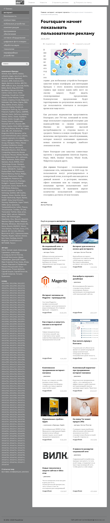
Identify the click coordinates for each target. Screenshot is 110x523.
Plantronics (12, 176)
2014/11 (21, 362)
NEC (17, 157)
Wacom (18, 219)
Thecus (24, 207)
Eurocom (5, 107)
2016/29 (21, 448)
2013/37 (13, 345)
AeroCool (18, 76)
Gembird (24, 114)
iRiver (18, 129)
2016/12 (21, 438)
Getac (10, 117)
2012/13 (21, 288)
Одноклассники (21, 233)
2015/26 (13, 412)
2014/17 (13, 367)
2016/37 (13, 455)
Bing (13, 88)
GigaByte (22, 117)
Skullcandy (11, 198)
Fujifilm (12, 112)
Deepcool (25, 100)
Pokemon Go (17, 179)
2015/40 (5, 424)
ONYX (4, 167)
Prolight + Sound (8, 183)
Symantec (15, 205)
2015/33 (21, 417)
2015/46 (5, 429)
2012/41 (5, 312)
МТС (13, 233)
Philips (23, 174)
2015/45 (21, 426)
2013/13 (21, 326)
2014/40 (5, 386)
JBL (7, 131)
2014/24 (21, 372)
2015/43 (5, 426)
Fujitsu (18, 112)
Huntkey (13, 238)
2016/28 (13, 448)
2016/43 (13, 460)
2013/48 (5, 355)
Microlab (5, 148)
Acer (9, 74)
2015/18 (21, 405)
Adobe (20, 74)
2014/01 (13, 355)
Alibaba (11, 78)
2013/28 (13, 338)
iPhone (12, 129)
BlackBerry (6, 90)
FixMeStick (6, 109)
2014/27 (21, 374)
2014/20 (13, 369)
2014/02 (21, 355)
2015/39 (21, 422)
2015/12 (21, 400)
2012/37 (21, 307)
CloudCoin (14, 95)
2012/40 (21, 310)
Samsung (5, 193)
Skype (18, 198)
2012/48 (13, 317)
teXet (18, 207)
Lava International (9, 136)
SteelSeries (13, 202)
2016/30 (5, 450)
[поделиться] (49, 44)
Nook (11, 162)
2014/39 (21, 383)
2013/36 (5, 345)
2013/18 (13, 331)
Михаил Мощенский (10, 267)
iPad (7, 129)
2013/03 (13, 319)
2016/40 (13, 457)
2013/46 (13, 353)
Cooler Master (12, 97)
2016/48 (5, 464)
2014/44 (13, 388)
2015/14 (13, 403)
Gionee (4, 119)
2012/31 (21, 302)
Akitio (25, 76)
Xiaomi (9, 226)
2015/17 (13, 405)
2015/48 (21, 429)
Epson (20, 105)
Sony (10, 200)
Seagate (5, 195)
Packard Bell (6, 171)
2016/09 (21, 436)
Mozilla (25, 155)
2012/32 (5, 305)
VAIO (9, 214)
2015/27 (21, 412)
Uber (19, 212)
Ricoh (24, 186)
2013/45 (5, 353)
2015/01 (5, 393)
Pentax (17, 174)
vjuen (15, 250)
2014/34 (5, 381)
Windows (12, 224)
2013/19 (21, 331)
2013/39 (5, 348)
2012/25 (21, 298)
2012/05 (5, 283)
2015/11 (13, 400)
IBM (23, 124)
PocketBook (6, 179)
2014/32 (13, 379)
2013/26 (21, 336)
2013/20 (5, 333)
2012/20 (5, 295)
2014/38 (13, 383)
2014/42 (21, 386)
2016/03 (21, 431)
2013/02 (5, 319)
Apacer (18, 236)
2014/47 (13, 391)
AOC (22, 81)
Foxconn (24, 109)
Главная (31, 2)
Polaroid (5, 181)
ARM (3, 86)
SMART (4, 200)
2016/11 (13, 438)
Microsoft (19, 148)
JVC (10, 131)
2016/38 (21, 455)
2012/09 (13, 286)
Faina (4, 250)
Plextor (20, 176)
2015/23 (13, 410)
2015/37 (5, 422)
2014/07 (13, 360)
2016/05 (13, 434)
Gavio (10, 114)
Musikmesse (10, 157)
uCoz (24, 212)
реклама (25, 472)
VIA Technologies (13, 217)
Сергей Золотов (20, 272)
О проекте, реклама (60, 2)
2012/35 (5, 307)
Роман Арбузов (18, 269)
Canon (4, 93)
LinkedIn (21, 138)
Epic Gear (5, 238)
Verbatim (21, 214)
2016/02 (13, 431)
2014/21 (21, 369)
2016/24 (13, 445)
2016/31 (13, 450)
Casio (10, 93)
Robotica (14, 188)
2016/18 (5, 443)
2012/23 (5, 298)
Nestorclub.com (100, 520)
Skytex (24, 198)
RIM (3, 188)
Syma (9, 205)
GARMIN (25, 112)
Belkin (4, 88)
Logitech (9, 140)
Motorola (15, 152)
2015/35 (13, 419)
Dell (11, 102)
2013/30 (5, 341)
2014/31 (5, 379)
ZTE (26, 229)
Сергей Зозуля (7, 272)
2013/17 (5, 331)
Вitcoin (21, 231)
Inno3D (20, 238)
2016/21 (13, 443)
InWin (20, 126)
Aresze (24, 236)
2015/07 (5, 398)
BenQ (9, 88)
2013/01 (21, 317)
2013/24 (5, 336)
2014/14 (21, 364)
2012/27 (13, 300)
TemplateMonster (9, 207)
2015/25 (5, 412)
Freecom (5, 112)
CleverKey (5, 95)
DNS (25, 102)
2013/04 (21, 319)
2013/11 (5, 326)
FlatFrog (14, 109)
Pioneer (4, 176)
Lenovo (24, 136)
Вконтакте (6, 233)
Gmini (10, 119)
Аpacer (4, 231)
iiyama (9, 126)
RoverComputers (8, 190)
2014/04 (13, 357)
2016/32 (21, 450)
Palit (13, 171)
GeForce (17, 114)
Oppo (22, 167)
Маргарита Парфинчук (17, 264)
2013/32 (21, 341)
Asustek (20, 86)
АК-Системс (12, 231)
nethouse (23, 157)
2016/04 (5, 434)
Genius (4, 117)
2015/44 (13, 426)
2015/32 (13, 417)
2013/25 (13, 336)
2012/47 (5, 317)
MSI (3, 157)
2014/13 (13, 364)
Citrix (20, 93)
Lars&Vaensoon (15, 240)
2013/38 (21, 345)
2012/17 (5, 293)
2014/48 (21, 391)
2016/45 (5, 462)
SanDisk (13, 193)
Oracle (4, 169)
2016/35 (21, 453)
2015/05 (13, 395)
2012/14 (5, 291)
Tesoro (12, 243)
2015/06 (21, 395)
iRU (22, 129)
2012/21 (13, 295)
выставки (5, 472)
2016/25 (21, 445)
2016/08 (13, 436)
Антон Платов (17, 255)
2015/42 (21, 424)
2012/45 (13, 314)
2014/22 (5, 372)
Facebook (19, 107)
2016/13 (5, 441)
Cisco (15, 93)
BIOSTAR (19, 88)
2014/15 (5, 367)
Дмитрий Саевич (19, 260)
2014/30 (21, 376)
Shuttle (17, 195)
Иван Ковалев (7, 262)
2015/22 (5, 410)
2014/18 (21, 367)
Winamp (5, 224)
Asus (14, 86)
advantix (5, 76)
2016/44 (21, 460)
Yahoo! (23, 226)
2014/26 (13, 374)
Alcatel (4, 78)
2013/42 (5, 350)
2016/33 (5, 453)
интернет (50, 12)
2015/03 (21, 393)
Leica (19, 136)
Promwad (19, 183)
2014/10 (13, 362)
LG (16, 138)
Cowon (4, 100)
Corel (21, 97)
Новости (43, 2)
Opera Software (13, 167)
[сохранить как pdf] (81, 44)
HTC (13, 124)
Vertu (4, 217)
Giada (15, 117)
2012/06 (13, 283)
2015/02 (13, 393)
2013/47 (21, 353)
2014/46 (5, 391)
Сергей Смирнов (8, 274)
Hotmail (5, 124)
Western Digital (8, 221)
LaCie (24, 133)
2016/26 (5, 448)
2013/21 (13, 333)
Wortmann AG (22, 224)
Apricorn (10, 83)
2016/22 (21, 443)
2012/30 (13, 302)
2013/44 (21, 350)
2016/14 (13, 441)
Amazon (5, 81)
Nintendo (10, 159)
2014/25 (5, 374)
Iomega (26, 126)
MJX (18, 150)
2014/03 (5, 357)
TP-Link (23, 210)
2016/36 (5, 455)
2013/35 (21, 343)
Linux (4, 140)
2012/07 (21, 283)
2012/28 (21, 300)
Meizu (17, 143)
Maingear (11, 143)
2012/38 (5, 310)
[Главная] (20, 3)
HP (10, 124)
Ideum (4, 126)
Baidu (26, 86)
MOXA (19, 155)
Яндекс (11, 236)
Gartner (5, 114)
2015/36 (21, 419)
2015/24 (21, 410)
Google (16, 119)
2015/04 (5, 395)
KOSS (12, 133)
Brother (20, 90)
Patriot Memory (8, 174)
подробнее (47, 267)
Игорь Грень (18, 262)
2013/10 (21, 324)
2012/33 (13, 305)
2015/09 (21, 398)
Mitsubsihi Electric (9, 150)
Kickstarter (17, 131)
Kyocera (18, 133)
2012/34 (21, 305)
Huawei (18, 124)
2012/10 (21, 286)
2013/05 (5, 321)
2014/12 (5, 364)
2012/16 (21, 291)
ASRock (9, 86)
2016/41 (21, 457)
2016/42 (5, 460)
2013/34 (13, 343)
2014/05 (21, 357)
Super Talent (23, 202)
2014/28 (5, 376)
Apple (4, 83)
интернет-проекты (63, 12)
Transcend (6, 212)
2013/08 (5, 324)
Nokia (17, 159)
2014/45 (21, 388)
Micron (12, 148)
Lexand (4, 138)
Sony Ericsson (17, 200)
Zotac (22, 229)
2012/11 (5, 288)
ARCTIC (24, 83)
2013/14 (5, 329)
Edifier (8, 105)
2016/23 (5, 445)
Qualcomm (6, 186)
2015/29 (13, 414)
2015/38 (13, 422)
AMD (10, 81)
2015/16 (5, 405)
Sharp (11, 195)
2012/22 (21, 295)
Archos (17, 83)
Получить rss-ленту (83, 2)
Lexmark (11, 138)
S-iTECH (19, 190)
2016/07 (5, 436)
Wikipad (24, 221)
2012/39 (13, 310)
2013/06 (13, 321)
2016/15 (21, 441)
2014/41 (13, 386)
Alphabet (18, 78)
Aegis (11, 76)
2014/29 (13, 376)
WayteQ (24, 219)
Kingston (5, 133)
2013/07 (21, 321)
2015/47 (13, 429)
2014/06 (5, 360)
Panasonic (20, 171)
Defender (5, 102)
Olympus (20, 164)
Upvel (4, 214)
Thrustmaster (7, 210)
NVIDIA (16, 162)
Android (16, 81)
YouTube (15, 229)
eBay (3, 105)
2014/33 (21, 379)
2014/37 (5, 383)
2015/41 (13, 424)
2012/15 (13, 291)
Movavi (13, 155)
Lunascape (18, 140)
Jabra (26, 129)
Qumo (13, 186)
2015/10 (5, 400)
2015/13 (5, 403)
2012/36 (13, 307)
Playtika (5, 236)
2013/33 (5, 343)
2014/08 (21, 360)
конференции (15, 472)
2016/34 (13, 453)
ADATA (14, 74)
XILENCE (16, 226)
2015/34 (5, 419)
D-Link (17, 100)
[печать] (64, 44)
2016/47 (21, 462)
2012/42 (13, 312)
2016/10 (5, 438)
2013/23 (21, 333)
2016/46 (13, 462)
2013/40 (13, 348)
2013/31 (13, 341)
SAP (18, 193)
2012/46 (21, 314)
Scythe (22, 193)
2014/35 (13, 381)
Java (3, 131)
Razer (19, 186)
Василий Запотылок (9, 257)
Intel (15, 126)
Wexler (17, 221)
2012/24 (13, 298)
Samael (9, 250)
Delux (15, 102)
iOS (3, 129)
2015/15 (21, 403)
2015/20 (13, 407)
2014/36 (21, 381)
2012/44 (5, 314)
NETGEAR (5, 243)
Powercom (13, 181)
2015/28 (5, 414)
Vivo (12, 219)
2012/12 (13, 288)
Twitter (13, 212)
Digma (20, 102)
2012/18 (13, 293)
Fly (19, 109)
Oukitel (19, 169)
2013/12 (13, 326)
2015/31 (5, 417)
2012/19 (21, 293)
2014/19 (5, 369)
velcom (14, 214)
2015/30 (21, 414)
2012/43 (21, 312)
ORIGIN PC (12, 169)
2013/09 (13, 324)
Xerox (4, 226)
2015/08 (13, 398)
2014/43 (5, 388)
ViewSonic (6, 219)
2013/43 (13, 350)
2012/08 (5, 286)
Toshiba (16, 210)
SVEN (4, 205)
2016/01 (5, 431)
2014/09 (5, 362)
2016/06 (21, 434)
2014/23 (13, 372)
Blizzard (13, 90)
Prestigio (21, 181)
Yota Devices (7, 229)
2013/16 (21, 329)
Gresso (10, 121)
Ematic (14, 105)
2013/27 (5, 338)
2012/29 (5, 302)
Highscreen (18, 121)
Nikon (4, 159)
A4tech (4, 74)
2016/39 (5, 457)
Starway (5, 202)
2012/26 (5, 300)
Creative (11, 100)
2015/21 (21, 407)
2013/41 (21, 348)
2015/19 (5, 407)
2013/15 (13, 329)
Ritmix (7, 188)
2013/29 (21, 338)
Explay (11, 107)
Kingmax (5, 240)
